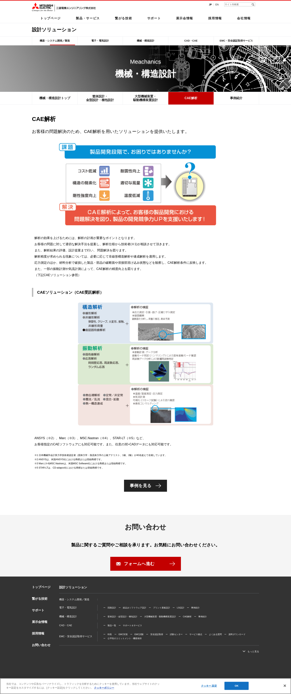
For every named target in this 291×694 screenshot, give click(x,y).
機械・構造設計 (145, 40)
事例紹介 (236, 98)
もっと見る (253, 651)
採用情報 (215, 18)
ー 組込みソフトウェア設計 (132, 607)
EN (217, 4)
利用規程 (53, 684)
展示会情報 (184, 18)
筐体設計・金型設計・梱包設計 (100, 98)
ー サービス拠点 (193, 634)
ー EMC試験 (137, 634)
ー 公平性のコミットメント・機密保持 (122, 638)
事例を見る (140, 485)
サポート (154, 18)
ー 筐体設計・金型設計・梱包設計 (120, 616)
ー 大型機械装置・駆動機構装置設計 (158, 616)
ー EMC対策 (121, 634)
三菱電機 (40, 684)
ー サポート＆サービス (130, 625)
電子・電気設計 (100, 40)
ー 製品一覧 (109, 625)
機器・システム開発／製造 (55, 40)
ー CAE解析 (185, 616)
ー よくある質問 (213, 634)
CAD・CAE (191, 40)
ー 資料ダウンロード (235, 634)
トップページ (50, 18)
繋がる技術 (123, 18)
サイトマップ (91, 684)
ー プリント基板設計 (159, 607)
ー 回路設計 (109, 607)
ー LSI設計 (178, 607)
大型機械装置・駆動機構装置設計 (145, 98)
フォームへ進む (139, 563)
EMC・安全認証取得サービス (236, 40)
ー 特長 (107, 634)
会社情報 (244, 18)
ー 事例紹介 (193, 607)
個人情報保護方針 (71, 684)
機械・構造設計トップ (54, 98)
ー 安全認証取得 (154, 634)
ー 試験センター (174, 634)
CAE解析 (191, 98)
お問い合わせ (41, 645)
